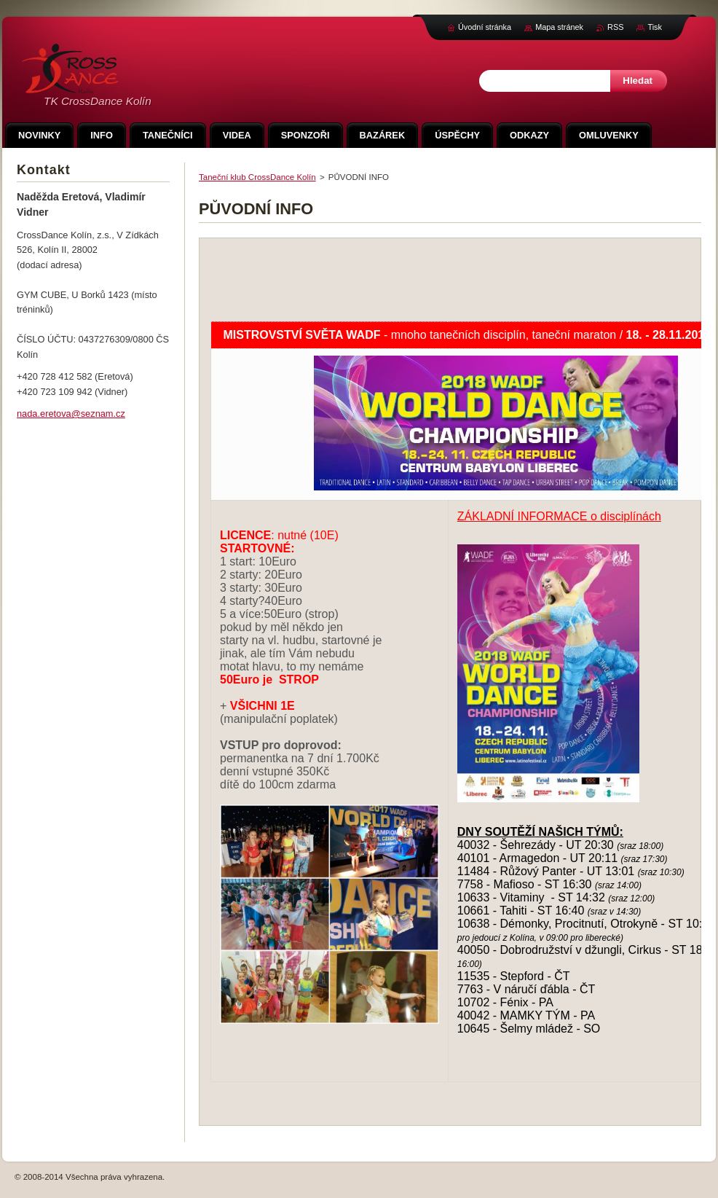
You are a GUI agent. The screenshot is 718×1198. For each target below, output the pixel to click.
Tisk (654, 27)
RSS (615, 27)
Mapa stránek (559, 27)
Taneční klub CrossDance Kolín (257, 177)
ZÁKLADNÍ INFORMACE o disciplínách (559, 516)
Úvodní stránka (484, 27)
